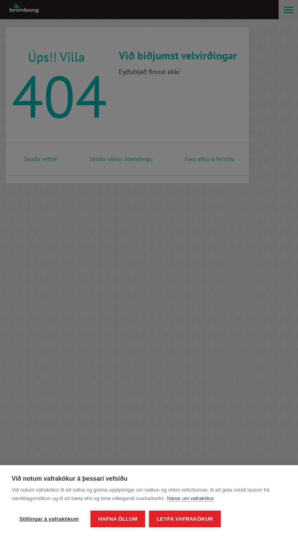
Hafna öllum (117, 519)
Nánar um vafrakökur (190, 498)
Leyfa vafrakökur (185, 519)
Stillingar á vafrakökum (49, 519)
